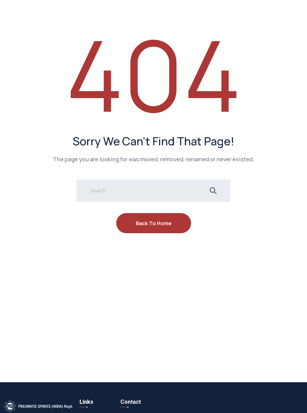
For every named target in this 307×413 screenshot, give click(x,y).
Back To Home (153, 223)
